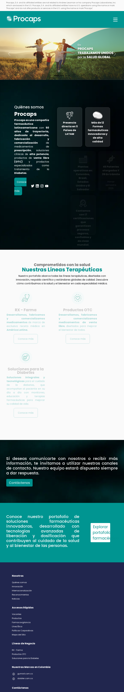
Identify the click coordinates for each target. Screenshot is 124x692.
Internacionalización (22, 590)
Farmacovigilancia (21, 622)
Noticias (16, 598)
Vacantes (16, 614)
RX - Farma (17, 650)
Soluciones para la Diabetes (25, 658)
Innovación (17, 586)
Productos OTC (19, 654)
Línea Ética (17, 626)
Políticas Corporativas (22, 630)
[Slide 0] (56, 75)
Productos (17, 618)
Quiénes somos (19, 582)
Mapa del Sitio (19, 634)
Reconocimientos (20, 594)
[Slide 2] (67, 75)
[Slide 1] (62, 75)
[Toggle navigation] (115, 19)
